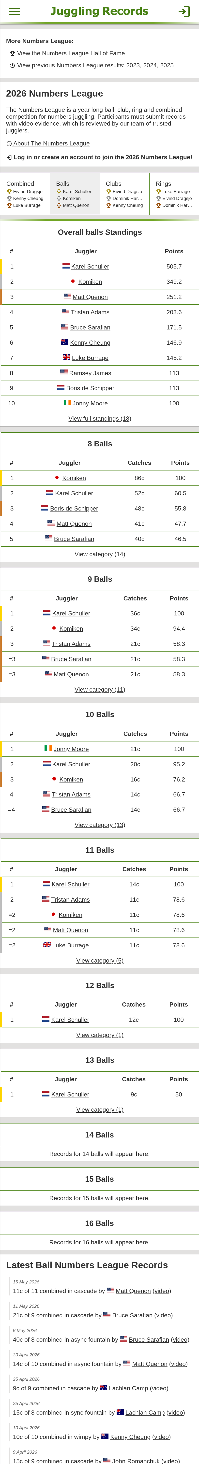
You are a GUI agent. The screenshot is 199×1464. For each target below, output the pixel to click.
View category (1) (100, 998)
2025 (161, 63)
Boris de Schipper (89, 371)
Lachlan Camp (125, 1340)
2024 (145, 63)
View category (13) (99, 794)
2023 (129, 63)
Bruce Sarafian (89, 312)
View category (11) (99, 663)
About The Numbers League (46, 133)
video (157, 1246)
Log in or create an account (48, 146)
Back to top (99, 1442)
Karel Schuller (89, 253)
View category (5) (100, 926)
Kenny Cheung (89, 326)
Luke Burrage (89, 341)
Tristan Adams (89, 297)
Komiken (89, 267)
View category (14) (99, 531)
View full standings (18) (99, 400)
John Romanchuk (132, 1411)
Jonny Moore (90, 385)
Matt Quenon (90, 282)
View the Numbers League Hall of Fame (65, 51)
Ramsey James (89, 356)
